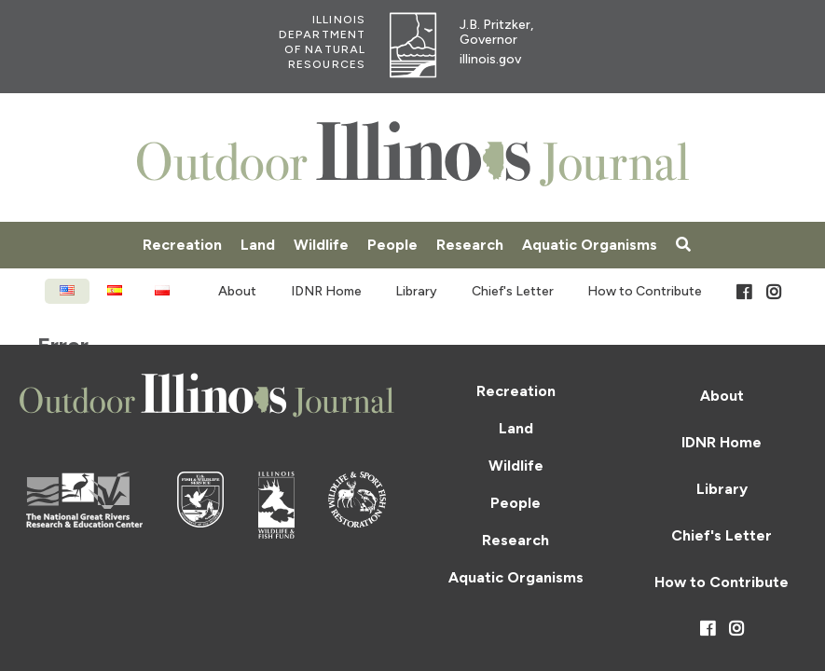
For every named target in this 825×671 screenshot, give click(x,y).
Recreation (182, 244)
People (392, 244)
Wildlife (321, 244)
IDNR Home (326, 291)
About (237, 291)
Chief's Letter (513, 291)
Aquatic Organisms (589, 244)
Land (258, 244)
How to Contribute (644, 291)
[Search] (683, 245)
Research (469, 244)
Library (416, 291)
